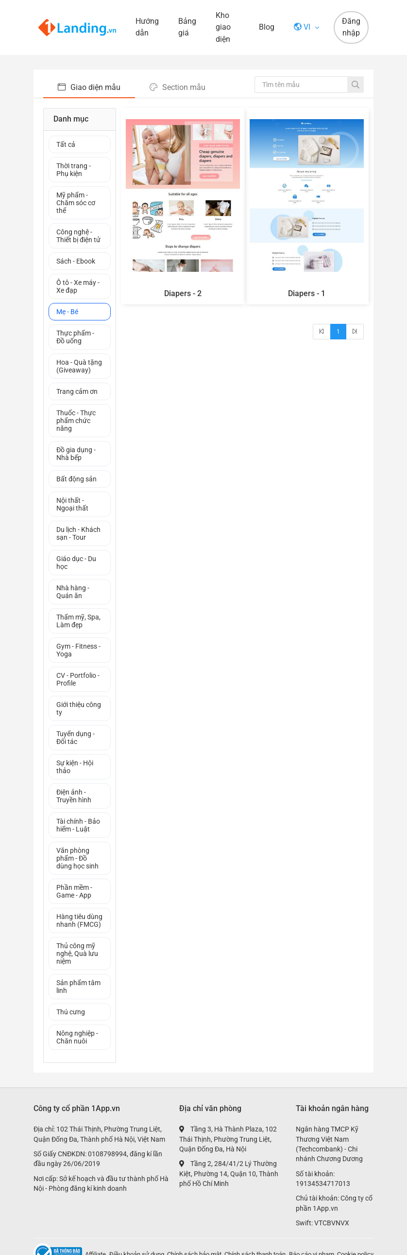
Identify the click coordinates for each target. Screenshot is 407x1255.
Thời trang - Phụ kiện (73, 169)
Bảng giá (187, 27)
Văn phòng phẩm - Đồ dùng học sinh (77, 858)
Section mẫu (177, 87)
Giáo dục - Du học (76, 562)
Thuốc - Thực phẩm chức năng (76, 420)
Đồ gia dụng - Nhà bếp (76, 453)
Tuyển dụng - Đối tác (75, 737)
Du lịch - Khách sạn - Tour (78, 533)
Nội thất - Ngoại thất (72, 504)
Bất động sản (76, 479)
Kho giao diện (223, 27)
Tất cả (65, 144)
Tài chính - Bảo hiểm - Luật (78, 825)
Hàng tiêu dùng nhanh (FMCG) (79, 920)
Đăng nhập (351, 27)
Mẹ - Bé (67, 312)
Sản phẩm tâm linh (78, 986)
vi (303, 27)
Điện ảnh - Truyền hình (73, 796)
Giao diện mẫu (89, 87)
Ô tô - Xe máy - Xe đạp (78, 286)
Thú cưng (70, 1012)
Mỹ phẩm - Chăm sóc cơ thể (75, 202)
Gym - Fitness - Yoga (78, 650)
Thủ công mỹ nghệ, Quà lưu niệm (77, 953)
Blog (266, 27)
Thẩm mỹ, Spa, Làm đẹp (78, 621)
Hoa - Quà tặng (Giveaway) (79, 366)
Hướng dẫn (147, 27)
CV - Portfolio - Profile (78, 679)
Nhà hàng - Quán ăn (72, 592)
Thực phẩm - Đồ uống (75, 337)
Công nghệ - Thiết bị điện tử (78, 236)
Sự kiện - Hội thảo (74, 767)
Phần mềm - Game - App (74, 891)
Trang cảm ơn (77, 391)
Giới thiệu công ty (78, 708)
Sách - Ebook (75, 261)
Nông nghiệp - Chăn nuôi (77, 1037)
